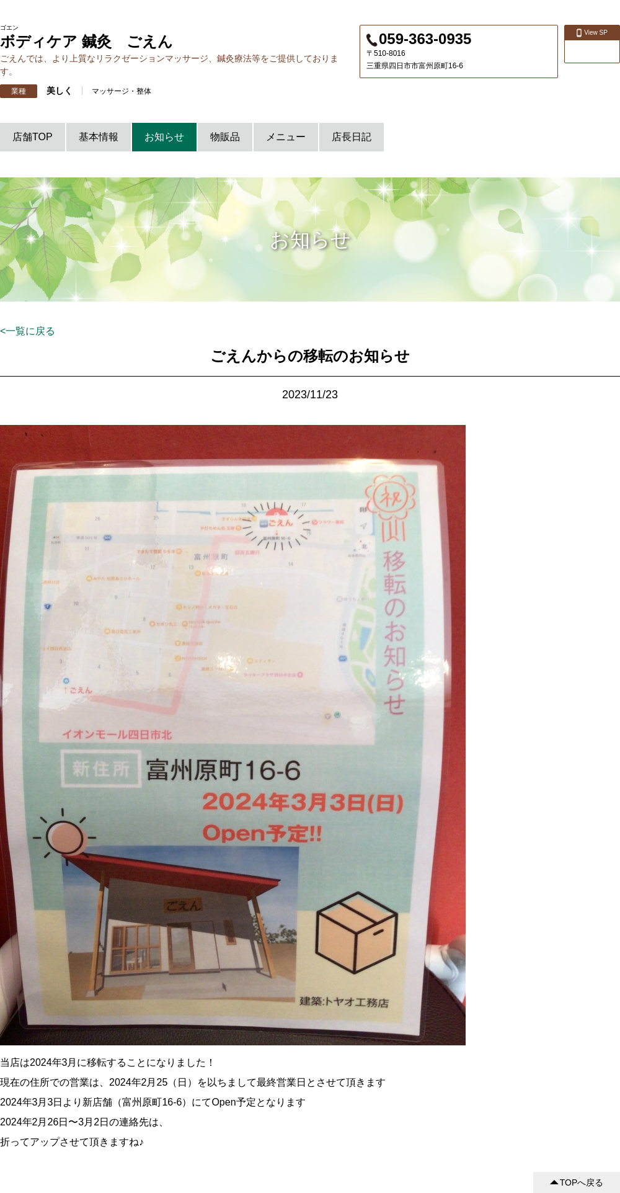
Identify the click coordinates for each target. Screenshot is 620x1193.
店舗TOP (32, 137)
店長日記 (351, 137)
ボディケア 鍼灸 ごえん (86, 41)
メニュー (286, 137)
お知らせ (164, 137)
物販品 (225, 137)
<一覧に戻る (27, 331)
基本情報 (98, 137)
